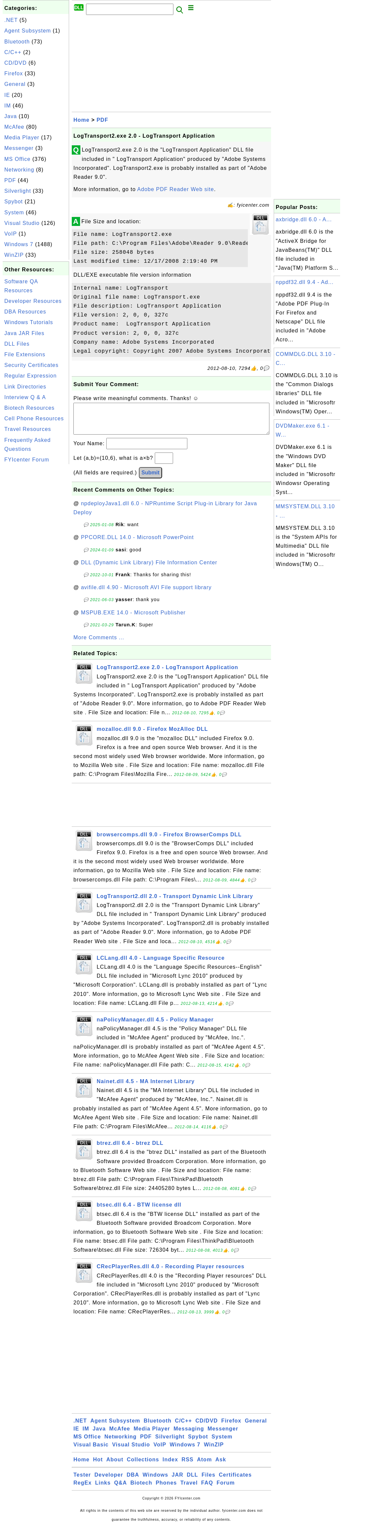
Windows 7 (18, 244)
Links (103, 1489)
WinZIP (14, 255)
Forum (226, 1489)
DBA (133, 1481)
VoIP (10, 234)
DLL (192, 1481)
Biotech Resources (29, 408)
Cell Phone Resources (34, 418)
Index (170, 1466)
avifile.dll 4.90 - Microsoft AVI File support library (146, 594)
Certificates (235, 1481)
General (15, 84)
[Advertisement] (36, 565)
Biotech (141, 1489)
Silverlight (17, 191)
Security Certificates (31, 365)
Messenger (19, 148)
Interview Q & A (25, 397)
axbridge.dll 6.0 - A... (304, 219)
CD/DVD (15, 63)
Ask (220, 1466)
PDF (10, 180)
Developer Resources (33, 301)
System (14, 212)
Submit (150, 479)
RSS (188, 1466)
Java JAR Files (24, 333)
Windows (155, 1481)
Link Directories (25, 386)
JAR (177, 1481)
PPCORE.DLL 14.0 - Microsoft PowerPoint (137, 544)
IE (7, 95)
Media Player (21, 137)
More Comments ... (98, 644)
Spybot (13, 201)
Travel (189, 1489)
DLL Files (17, 344)
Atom (204, 1466)
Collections (143, 1466)
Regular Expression (30, 376)
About (114, 1466)
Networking (19, 170)
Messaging (189, 1435)
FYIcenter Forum (26, 459)
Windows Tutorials (28, 322)
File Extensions (25, 354)
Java (10, 116)
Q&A (120, 1489)
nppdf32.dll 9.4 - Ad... (305, 282)
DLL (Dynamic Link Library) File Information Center (149, 569)
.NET (11, 20)
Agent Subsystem (27, 31)
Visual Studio (22, 223)
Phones (166, 1489)
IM (7, 105)
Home (81, 120)
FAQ (207, 1489)
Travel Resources (27, 429)
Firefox (13, 73)
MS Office (17, 159)
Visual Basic (91, 1451)
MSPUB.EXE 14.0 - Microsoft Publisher (133, 619)
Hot (98, 1466)
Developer (108, 1481)
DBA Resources (25, 311)
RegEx (82, 1489)
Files (208, 1481)
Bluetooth (17, 41)
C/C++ (12, 52)
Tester (82, 1481)
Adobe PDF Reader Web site (175, 189)
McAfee (14, 127)
